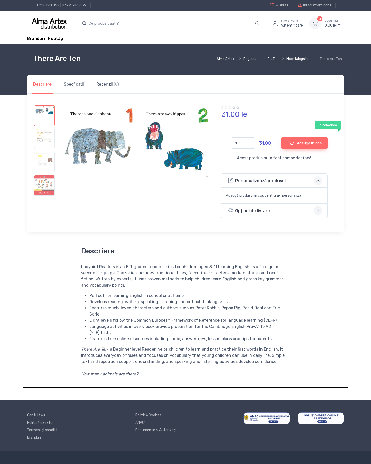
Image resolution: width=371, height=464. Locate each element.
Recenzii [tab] (107, 84)
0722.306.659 (74, 5)
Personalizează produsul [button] (257, 180)
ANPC (140, 422)
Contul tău (36, 415)
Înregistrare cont (314, 5)
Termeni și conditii (42, 430)
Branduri (36, 38)
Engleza (249, 59)
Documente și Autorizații (155, 430)
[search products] (164, 23)
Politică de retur (40, 422)
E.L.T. (271, 59)
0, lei (332, 23)
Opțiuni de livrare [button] (249, 210)
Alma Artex (225, 59)
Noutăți (55, 38)
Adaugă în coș (305, 143)
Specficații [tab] (74, 84)
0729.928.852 (48, 5)
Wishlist (279, 5)
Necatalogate (297, 59)
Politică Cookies (148, 415)
